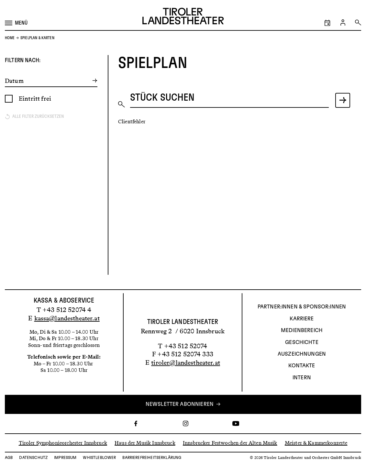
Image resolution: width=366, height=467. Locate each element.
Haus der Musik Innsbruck (145, 442)
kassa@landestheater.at (67, 318)
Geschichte (301, 342)
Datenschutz (33, 458)
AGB (9, 458)
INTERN (302, 377)
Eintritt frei (35, 98)
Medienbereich (302, 330)
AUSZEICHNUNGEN (302, 354)
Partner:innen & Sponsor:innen (302, 306)
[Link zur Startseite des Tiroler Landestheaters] (183, 17)
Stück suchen (162, 97)
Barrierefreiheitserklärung (151, 458)
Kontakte (301, 365)
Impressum (65, 458)
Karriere (302, 318)
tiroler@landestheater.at (185, 362)
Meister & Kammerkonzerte (316, 442)
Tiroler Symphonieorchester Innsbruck (63, 442)
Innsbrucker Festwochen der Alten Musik (230, 442)
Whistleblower (99, 458)
